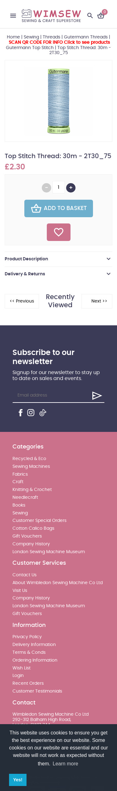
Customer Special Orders (39, 520)
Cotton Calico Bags (33, 528)
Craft (17, 482)
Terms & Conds (29, 652)
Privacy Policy (27, 637)
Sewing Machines (31, 466)
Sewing (31, 37)
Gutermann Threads (86, 37)
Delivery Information (34, 645)
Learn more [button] (65, 763)
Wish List (21, 668)
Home (13, 37)
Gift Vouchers (27, 536)
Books (18, 505)
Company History (31, 544)
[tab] (58, 259)
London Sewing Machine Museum (48, 552)
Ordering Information (34, 660)
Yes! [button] (17, 779)
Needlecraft (25, 497)
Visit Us (19, 590)
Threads (51, 37)
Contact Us (24, 575)
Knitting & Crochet (32, 490)
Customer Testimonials (37, 691)
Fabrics (20, 474)
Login (18, 675)
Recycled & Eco (29, 459)
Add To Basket (59, 208)
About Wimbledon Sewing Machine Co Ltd (57, 583)
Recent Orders (28, 683)
